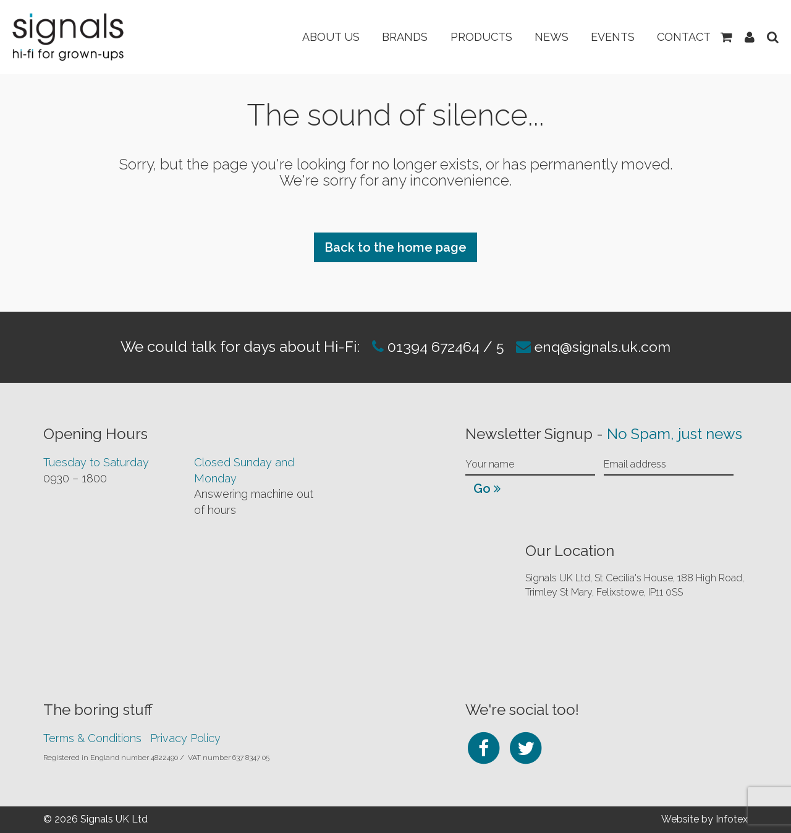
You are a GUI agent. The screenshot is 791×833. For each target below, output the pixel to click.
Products (471, 36)
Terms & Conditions (92, 738)
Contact (681, 36)
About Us (316, 36)
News (544, 36)
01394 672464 (429, 347)
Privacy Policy (185, 738)
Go (487, 488)
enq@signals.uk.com (605, 347)
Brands (393, 36)
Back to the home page (395, 247)
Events (608, 36)
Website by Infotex (704, 819)
